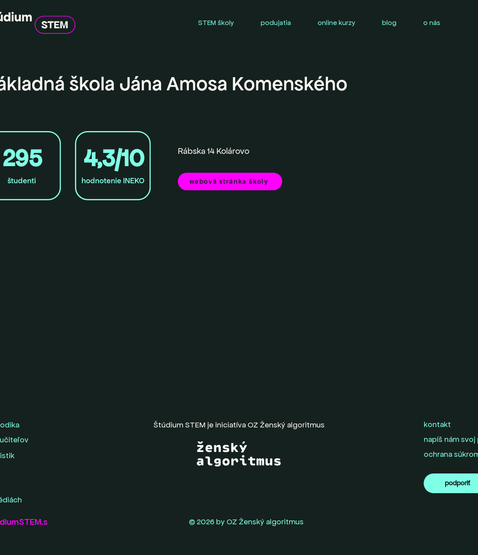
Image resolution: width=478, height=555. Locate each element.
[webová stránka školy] (230, 181)
